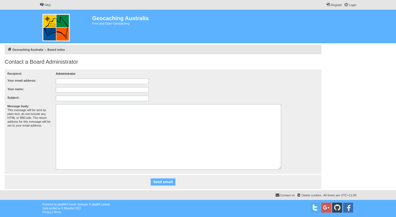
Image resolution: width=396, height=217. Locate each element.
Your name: (15, 89)
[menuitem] (45, 5)
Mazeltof (69, 208)
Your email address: (21, 80)
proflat (53, 208)
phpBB (62, 204)
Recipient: (14, 73)
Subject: (13, 97)
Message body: (18, 106)
